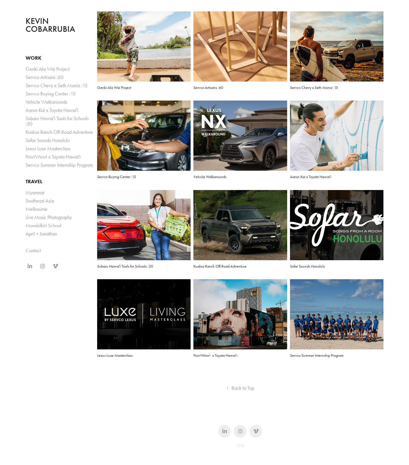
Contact (33, 250)
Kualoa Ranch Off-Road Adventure (59, 132)
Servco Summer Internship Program (59, 165)
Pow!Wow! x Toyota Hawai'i (53, 157)
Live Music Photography (49, 217)
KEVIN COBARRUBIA (50, 25)
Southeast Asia (40, 201)
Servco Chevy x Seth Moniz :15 (56, 85)
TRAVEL (34, 181)
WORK (33, 58)
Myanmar (35, 192)
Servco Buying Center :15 (51, 94)
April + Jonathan (41, 234)
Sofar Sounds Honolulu (48, 140)
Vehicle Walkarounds (46, 102)
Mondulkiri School (43, 225)
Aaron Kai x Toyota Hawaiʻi (52, 110)
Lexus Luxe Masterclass (48, 148)
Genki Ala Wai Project (48, 69)
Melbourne (36, 209)
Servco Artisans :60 (44, 77)
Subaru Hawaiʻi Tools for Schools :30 (57, 121)
